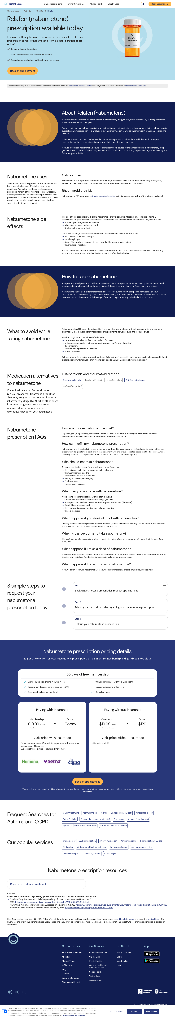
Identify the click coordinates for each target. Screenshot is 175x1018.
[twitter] (16, 992)
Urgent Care (94, 957)
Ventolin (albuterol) (144, 813)
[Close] (171, 1011)
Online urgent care (92, 853)
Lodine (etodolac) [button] (114, 380)
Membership (122, 961)
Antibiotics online (128, 841)
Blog (64, 969)
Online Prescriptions (98, 952)
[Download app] (152, 954)
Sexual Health (95, 972)
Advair (104, 813)
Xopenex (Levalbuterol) (138, 819)
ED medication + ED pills (151, 841)
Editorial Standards (70, 978)
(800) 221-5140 (124, 952)
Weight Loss (94, 976)
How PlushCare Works (72, 952)
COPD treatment (71, 813)
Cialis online (68, 847)
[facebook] (23, 992)
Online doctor (69, 841)
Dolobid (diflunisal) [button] (93, 380)
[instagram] (9, 992)
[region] (87, 1011)
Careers (65, 973)
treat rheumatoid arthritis (104, 196)
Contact (120, 957)
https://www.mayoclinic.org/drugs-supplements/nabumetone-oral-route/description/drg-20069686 (121, 905)
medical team (154, 919)
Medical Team (68, 961)
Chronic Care (15, 11)
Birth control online (118, 847)
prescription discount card (135, 86)
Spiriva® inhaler (70, 819)
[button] (53, 4)
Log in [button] (143, 4)
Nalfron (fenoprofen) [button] (72, 386)
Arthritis (29, 11)
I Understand (151, 1011)
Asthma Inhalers (90, 813)
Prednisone (119, 819)
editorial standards (125, 919)
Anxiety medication (108, 841)
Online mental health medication (91, 847)
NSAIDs (41, 11)
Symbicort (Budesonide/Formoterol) (79, 825)
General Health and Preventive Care (97, 966)
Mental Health (95, 961)
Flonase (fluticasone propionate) (95, 819)
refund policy (137, 789)
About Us (66, 957)
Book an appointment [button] (22, 70)
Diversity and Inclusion (72, 982)
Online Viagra (110, 853)
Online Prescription (71, 853)
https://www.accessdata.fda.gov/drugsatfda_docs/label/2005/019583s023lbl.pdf (52, 902)
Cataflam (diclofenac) (135, 380)
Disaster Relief (95, 980)
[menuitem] (13, 4)
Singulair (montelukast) (121, 813)
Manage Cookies (116, 1011)
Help (119, 965)
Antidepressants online (141, 847)
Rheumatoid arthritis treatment (29, 884)
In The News (67, 965)
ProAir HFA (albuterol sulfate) (113, 825)
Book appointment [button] (160, 4)
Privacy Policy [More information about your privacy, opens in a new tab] (68, 1015)
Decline (134, 1011)
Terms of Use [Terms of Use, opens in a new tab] (80, 1015)
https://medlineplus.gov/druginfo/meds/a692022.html (89, 907)
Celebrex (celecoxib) (72, 380)
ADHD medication (87, 841)
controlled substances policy (80, 86)
